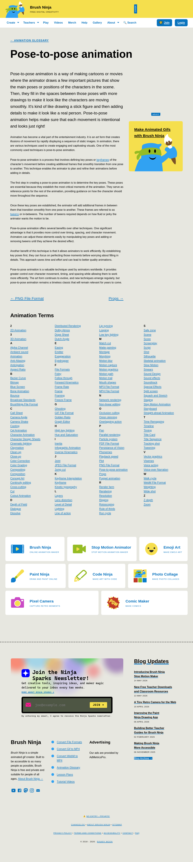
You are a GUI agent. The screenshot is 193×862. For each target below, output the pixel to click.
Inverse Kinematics (66, 452)
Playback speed (108, 456)
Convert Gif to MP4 (68, 759)
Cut (12, 491)
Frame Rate (62, 386)
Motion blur (105, 360)
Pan (101, 430)
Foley (58, 373)
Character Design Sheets (25, 439)
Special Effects (153, 386)
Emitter (59, 352)
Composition (17, 474)
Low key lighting (108, 334)
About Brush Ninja (98, 835)
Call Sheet (16, 412)
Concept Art (17, 478)
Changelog (78, 835)
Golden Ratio (62, 417)
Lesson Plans (65, 785)
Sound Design (152, 373)
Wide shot (150, 491)
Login (181, 22)
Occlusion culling (109, 412)
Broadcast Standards (22, 400)
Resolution (105, 495)
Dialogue (15, 508)
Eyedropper (62, 360)
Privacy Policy (62, 844)
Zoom (147, 504)
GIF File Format (64, 412)
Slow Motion (151, 365)
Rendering (105, 491)
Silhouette (150, 356)
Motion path (106, 373)
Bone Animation (19, 391)
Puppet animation (109, 478)
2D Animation (18, 330)
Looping (104, 330)
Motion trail (105, 378)
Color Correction (20, 460)
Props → (116, 298)
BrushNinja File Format (24, 404)
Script (147, 347)
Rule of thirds (107, 508)
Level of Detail (63, 504)
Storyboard (150, 408)
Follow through (63, 378)
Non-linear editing (109, 404)
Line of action (63, 513)
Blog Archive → (143, 758)
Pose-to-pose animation (113, 469)
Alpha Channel (19, 347)
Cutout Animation (20, 495)
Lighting (59, 508)
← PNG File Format (27, 298)
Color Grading (18, 465)
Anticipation (17, 365)
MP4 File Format (109, 391)
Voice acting (151, 465)
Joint (57, 460)
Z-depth (148, 500)
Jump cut (60, 469)
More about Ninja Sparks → (38, 692)
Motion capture (108, 365)
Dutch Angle (62, 339)
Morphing (104, 356)
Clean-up (15, 452)
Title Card (149, 434)
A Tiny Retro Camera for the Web (155, 702)
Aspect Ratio (18, 369)
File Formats (62, 369)
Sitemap (117, 835)
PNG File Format (109, 465)
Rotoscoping (106, 504)
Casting (14, 426)
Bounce (14, 395)
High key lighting (64, 430)
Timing (148, 430)
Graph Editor (62, 421)
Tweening (149, 447)
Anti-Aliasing (17, 360)
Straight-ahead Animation (159, 412)
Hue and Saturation (66, 434)
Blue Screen (17, 386)
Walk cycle (150, 478)
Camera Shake (19, 421)
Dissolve (15, 513)
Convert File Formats (69, 752)
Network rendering (110, 400)
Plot (101, 460)
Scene (147, 334)
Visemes (149, 460)
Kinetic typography (66, 487)
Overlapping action (110, 421)
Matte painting (107, 347)
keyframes (102, 159)
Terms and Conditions (88, 844)
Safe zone (150, 330)
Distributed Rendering (68, 325)
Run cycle (105, 513)
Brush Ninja (40, 7)
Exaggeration (63, 356)
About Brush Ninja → (30, 789)
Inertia (58, 443)
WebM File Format (155, 482)
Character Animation (22, 434)
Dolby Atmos (62, 330)
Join (164, 23)
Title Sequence (153, 439)
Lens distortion (63, 500)
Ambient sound (19, 352)
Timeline (149, 426)
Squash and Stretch (155, 395)
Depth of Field (18, 504)
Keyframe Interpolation (68, 478)
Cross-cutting (18, 487)
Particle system (108, 439)
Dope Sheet (62, 334)
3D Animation (18, 339)
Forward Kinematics (66, 382)
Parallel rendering (109, 434)
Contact (128, 844)
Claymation (17, 447)
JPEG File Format (65, 465)
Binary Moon (104, 852)
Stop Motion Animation (157, 404)
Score (147, 339)
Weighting (150, 487)
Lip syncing (106, 325)
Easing (59, 347)
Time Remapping (154, 421)
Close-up (15, 456)
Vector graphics (153, 456)
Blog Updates (151, 661)
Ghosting (60, 408)
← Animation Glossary (29, 40)
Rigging (103, 500)
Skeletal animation (155, 360)
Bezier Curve (18, 378)
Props (102, 474)
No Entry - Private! (98, 827)
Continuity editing (20, 482)
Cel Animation (18, 430)
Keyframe (60, 482)
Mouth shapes (107, 382)
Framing (60, 395)
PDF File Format (109, 443)
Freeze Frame (63, 400)
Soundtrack (150, 382)
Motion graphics (108, 369)
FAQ (137, 844)
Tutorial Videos (66, 792)
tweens (14, 214)
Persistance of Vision (111, 447)
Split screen (151, 391)
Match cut (105, 343)
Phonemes (105, 452)
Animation (16, 356)
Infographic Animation (68, 447)
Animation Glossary (68, 778)
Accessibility (112, 844)
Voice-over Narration (156, 469)
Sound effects (152, 378)
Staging (148, 400)
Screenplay (150, 343)
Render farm (106, 487)
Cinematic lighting (20, 443)
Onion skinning (108, 417)
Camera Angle (18, 417)
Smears (148, 369)
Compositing (17, 469)
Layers (59, 495)
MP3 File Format (109, 386)
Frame (58, 391)
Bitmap (14, 382)
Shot (146, 352)
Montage (104, 352)
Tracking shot (152, 443)
